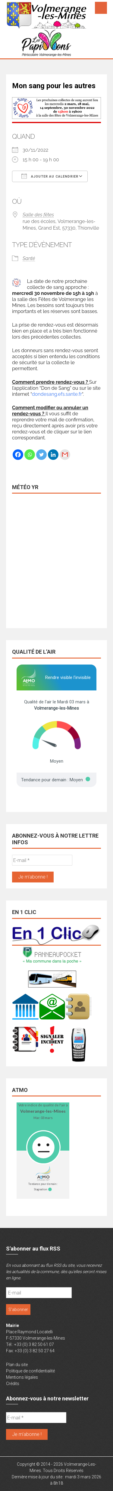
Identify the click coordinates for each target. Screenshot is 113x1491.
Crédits (12, 1383)
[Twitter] (41, 454)
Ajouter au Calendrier (49, 176)
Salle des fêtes (38, 215)
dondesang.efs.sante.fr (57, 394)
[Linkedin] (53, 454)
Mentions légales (22, 1377)
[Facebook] (18, 454)
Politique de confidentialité (30, 1371)
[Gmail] (65, 454)
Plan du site (17, 1364)
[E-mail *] (42, 860)
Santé (29, 258)
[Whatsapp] (29, 454)
